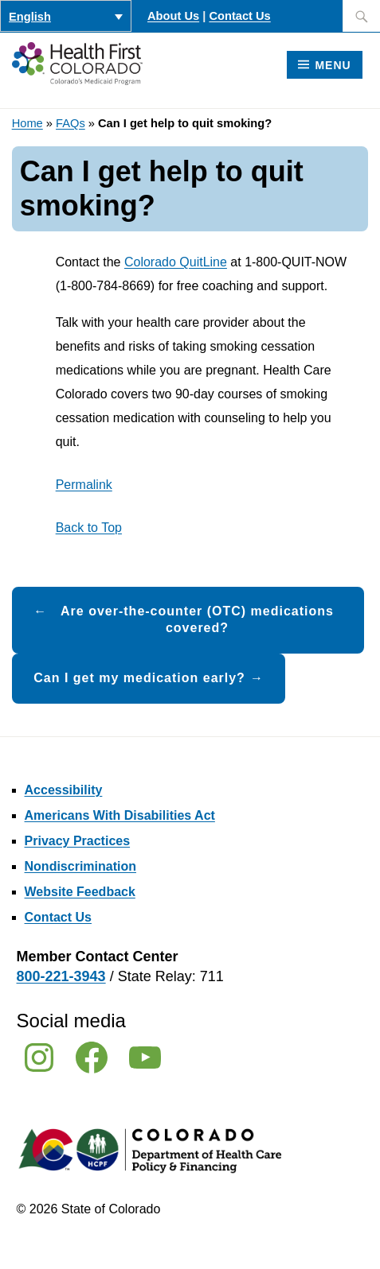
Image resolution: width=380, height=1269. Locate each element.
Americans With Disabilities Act (120, 815)
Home (27, 123)
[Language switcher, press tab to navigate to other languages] (65, 16)
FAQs (70, 123)
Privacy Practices (78, 841)
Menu (333, 65)
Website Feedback (80, 891)
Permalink (84, 484)
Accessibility (64, 790)
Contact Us (239, 16)
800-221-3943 (61, 976)
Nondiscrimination (80, 866)
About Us (173, 16)
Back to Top (89, 527)
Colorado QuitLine (175, 262)
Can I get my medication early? (139, 678)
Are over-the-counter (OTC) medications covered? (197, 619)
